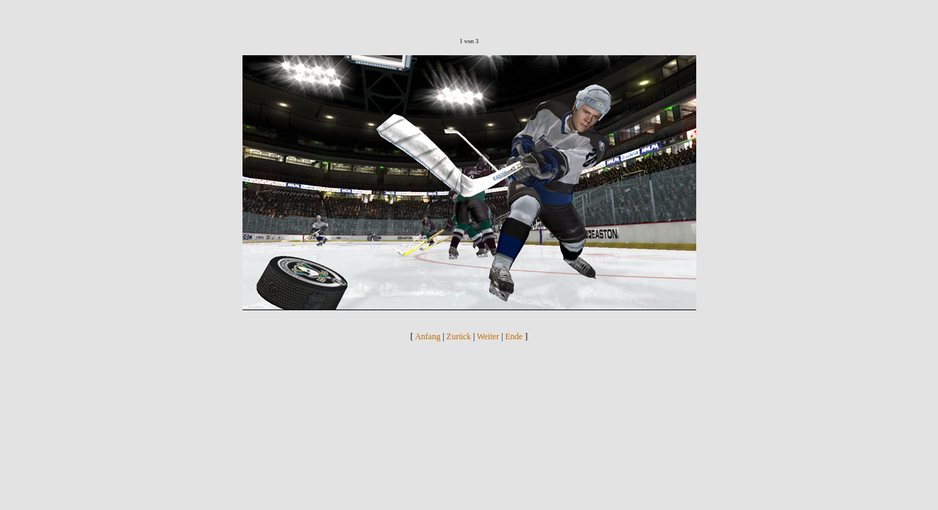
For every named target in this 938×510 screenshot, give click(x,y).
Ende (514, 336)
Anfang (427, 336)
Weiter (487, 336)
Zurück (459, 336)
